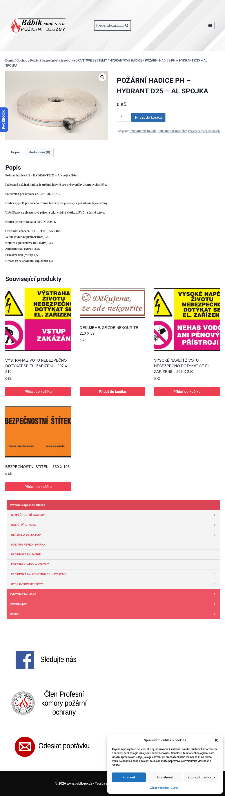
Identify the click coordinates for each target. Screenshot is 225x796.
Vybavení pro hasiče (114, 594)
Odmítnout (165, 777)
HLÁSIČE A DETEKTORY (114, 534)
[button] (216, 740)
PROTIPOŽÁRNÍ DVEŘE (26, 554)
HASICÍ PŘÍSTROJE (114, 525)
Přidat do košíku (148, 117)
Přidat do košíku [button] (38, 391)
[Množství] (124, 117)
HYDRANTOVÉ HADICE (143, 131)
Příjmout (128, 777)
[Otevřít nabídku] (210, 25)
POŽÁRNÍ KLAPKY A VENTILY (30, 564)
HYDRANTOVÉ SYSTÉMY (172, 131)
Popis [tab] (15, 152)
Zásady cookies (159, 787)
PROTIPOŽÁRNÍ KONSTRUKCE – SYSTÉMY (114, 574)
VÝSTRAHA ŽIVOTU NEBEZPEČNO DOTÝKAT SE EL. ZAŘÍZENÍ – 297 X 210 (36, 366)
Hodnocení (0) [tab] (39, 152)
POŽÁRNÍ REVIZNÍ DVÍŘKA (28, 544)
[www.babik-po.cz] (38, 25)
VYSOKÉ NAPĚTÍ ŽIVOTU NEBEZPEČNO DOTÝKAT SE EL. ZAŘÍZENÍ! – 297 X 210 (182, 366)
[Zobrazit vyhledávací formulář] (112, 25)
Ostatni (114, 613)
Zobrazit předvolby (201, 777)
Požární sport (114, 604)
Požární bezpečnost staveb (204, 131)
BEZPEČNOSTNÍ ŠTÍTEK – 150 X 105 (37, 467)
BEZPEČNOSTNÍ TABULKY (114, 515)
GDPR (174, 787)
